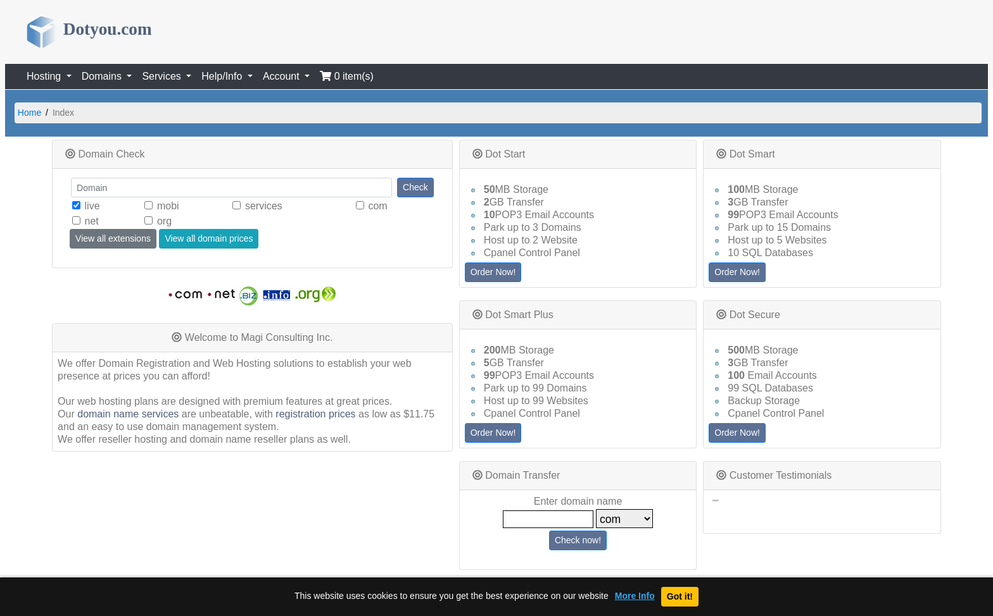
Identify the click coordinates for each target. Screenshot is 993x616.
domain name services (128, 414)
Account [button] (282, 76)
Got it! (680, 596)
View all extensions (113, 238)
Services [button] (163, 76)
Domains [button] (103, 76)
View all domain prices (209, 238)
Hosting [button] (45, 76)
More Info (635, 596)
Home (29, 113)
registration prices (315, 414)
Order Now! (493, 272)
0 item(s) (347, 76)
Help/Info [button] (222, 76)
